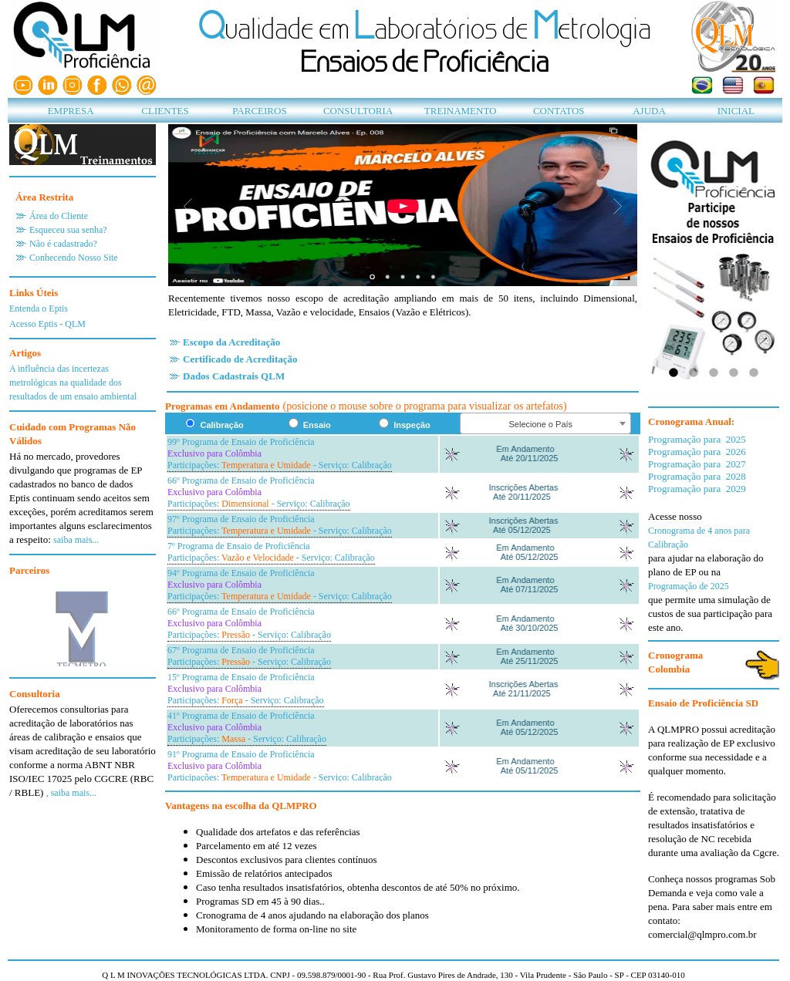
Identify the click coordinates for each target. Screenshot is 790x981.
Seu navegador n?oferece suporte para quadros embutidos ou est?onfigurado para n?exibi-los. (402, 607)
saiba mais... (76, 539)
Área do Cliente (58, 216)
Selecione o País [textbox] (541, 424)
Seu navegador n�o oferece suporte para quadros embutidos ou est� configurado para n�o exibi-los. (402, 205)
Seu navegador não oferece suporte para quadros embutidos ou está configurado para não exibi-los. (713, 261)
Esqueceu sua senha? (68, 229)
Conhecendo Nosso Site (73, 257)
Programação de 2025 (688, 586)
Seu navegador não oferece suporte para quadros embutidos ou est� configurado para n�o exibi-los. (82, 622)
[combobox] (545, 423)
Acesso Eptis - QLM (47, 324)
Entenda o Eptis (38, 308)
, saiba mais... (71, 792)
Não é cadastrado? (63, 243)
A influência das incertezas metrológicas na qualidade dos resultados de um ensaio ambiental (73, 382)
